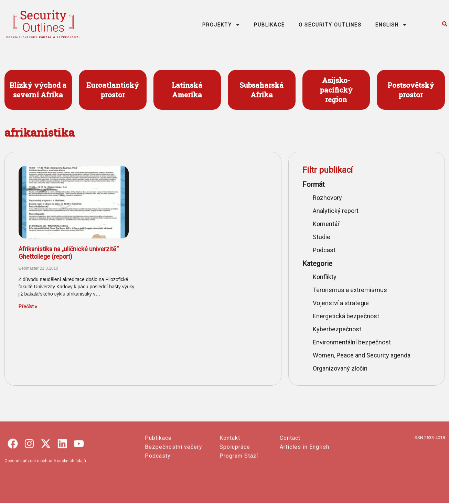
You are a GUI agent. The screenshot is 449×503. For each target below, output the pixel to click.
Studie (321, 236)
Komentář (326, 223)
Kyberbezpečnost (337, 329)
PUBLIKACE (269, 25)
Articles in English (304, 478)
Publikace (158, 469)
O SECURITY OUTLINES (330, 25)
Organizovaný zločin (340, 368)
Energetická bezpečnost (346, 316)
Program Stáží (239, 487)
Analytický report (336, 210)
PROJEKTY (221, 25)
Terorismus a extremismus (350, 289)
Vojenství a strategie (341, 303)
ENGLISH (391, 25)
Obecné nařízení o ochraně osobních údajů (45, 492)
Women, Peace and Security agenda (361, 355)
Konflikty (324, 276)
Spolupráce (235, 478)
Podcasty (158, 487)
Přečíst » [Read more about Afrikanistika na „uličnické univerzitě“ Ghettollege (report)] (28, 306)
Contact (290, 469)
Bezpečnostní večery (173, 478)
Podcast (324, 250)
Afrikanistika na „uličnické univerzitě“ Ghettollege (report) (69, 252)
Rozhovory (327, 197)
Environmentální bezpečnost (352, 342)
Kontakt (230, 469)
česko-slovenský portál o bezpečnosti (43, 37)
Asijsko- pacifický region (336, 90)
